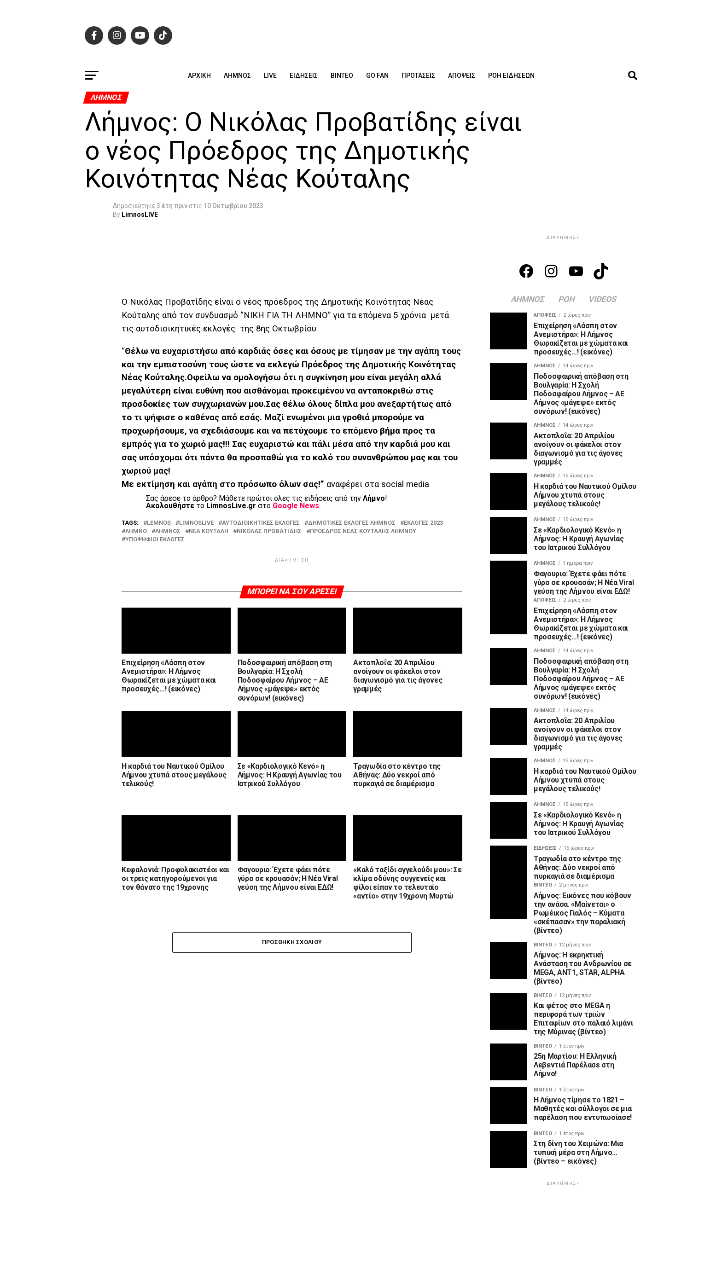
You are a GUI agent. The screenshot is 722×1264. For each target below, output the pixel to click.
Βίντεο (342, 75)
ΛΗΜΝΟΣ (167, 531)
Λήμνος (237, 75)
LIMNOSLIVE (196, 523)
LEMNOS (159, 523)
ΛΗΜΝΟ (136, 531)
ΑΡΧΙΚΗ (199, 75)
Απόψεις (461, 75)
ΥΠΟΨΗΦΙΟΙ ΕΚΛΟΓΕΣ (155, 540)
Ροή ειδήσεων (511, 75)
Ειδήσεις (304, 75)
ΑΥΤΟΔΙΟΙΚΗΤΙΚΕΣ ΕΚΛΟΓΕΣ (261, 523)
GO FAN (377, 75)
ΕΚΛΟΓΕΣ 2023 (423, 523)
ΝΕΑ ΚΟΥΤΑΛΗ (208, 531)
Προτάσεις (418, 75)
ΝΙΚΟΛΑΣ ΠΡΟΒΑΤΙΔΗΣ (269, 531)
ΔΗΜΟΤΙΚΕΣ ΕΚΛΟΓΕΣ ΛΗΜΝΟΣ (352, 523)
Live (270, 75)
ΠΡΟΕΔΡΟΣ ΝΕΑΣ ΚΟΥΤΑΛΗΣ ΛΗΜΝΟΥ (363, 531)
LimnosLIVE (140, 214)
